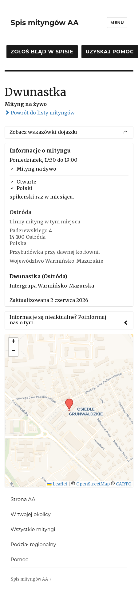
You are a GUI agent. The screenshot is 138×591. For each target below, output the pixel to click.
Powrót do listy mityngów (40, 113)
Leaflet (57, 484)
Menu (117, 22)
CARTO (124, 484)
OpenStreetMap (93, 484)
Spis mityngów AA (45, 22)
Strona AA (23, 499)
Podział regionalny (33, 544)
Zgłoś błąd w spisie (42, 52)
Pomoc (19, 559)
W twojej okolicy (31, 514)
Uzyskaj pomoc (110, 52)
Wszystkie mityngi (33, 529)
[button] (67, 400)
